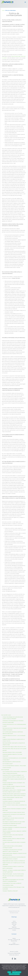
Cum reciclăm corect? (8, 763)
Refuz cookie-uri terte (16, 972)
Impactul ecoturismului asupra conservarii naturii (14, 812)
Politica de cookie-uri (14, 954)
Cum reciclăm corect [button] (6, 715)
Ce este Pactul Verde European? (10, 825)
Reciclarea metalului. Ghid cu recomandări (12, 752)
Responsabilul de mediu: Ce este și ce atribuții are (14, 860)
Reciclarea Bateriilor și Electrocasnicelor (12, 761)
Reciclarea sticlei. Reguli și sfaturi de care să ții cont (14, 746)
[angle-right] (14, 921)
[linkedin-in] (15, 959)
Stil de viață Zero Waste (8, 885)
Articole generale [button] (5, 769)
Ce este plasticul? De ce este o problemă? (12, 883)
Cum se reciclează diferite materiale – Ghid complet (14, 765)
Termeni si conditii (14, 951)
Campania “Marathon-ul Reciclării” (10, 890)
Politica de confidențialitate (14, 953)
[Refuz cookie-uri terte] (26, 969)
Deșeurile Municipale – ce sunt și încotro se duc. (13, 873)
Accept (9, 972)
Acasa (3, 10)
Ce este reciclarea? (7, 767)
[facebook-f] (12, 959)
